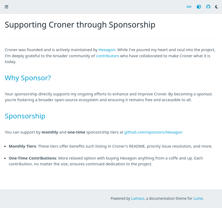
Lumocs (137, 198)
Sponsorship (25, 116)
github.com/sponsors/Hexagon (153, 132)
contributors (107, 55)
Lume (198, 198)
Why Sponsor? (28, 77)
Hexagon (107, 49)
